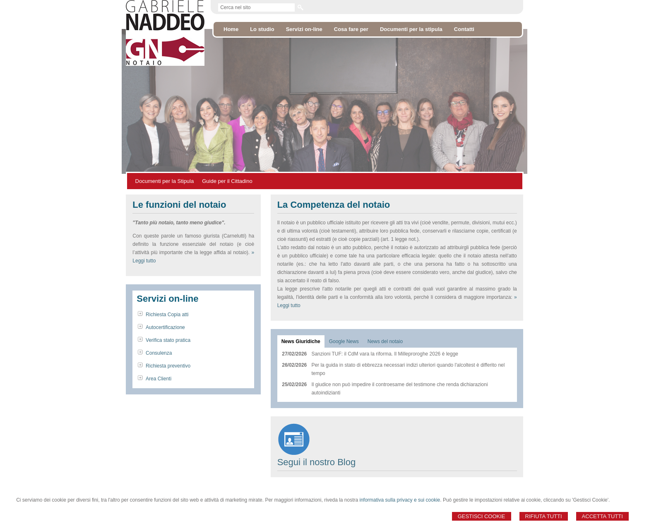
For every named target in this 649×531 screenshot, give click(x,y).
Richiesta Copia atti (167, 314)
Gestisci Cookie (481, 516)
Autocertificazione (165, 327)
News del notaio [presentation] (385, 341)
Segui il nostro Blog (316, 462)
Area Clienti (158, 379)
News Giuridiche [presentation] (300, 341)
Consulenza (159, 353)
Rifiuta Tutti (543, 516)
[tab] (300, 341)
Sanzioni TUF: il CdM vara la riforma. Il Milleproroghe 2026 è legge (384, 354)
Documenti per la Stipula (164, 181)
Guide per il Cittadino (227, 181)
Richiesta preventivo (168, 366)
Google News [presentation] (344, 341)
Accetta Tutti (602, 516)
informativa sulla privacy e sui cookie (400, 500)
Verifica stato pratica (168, 340)
